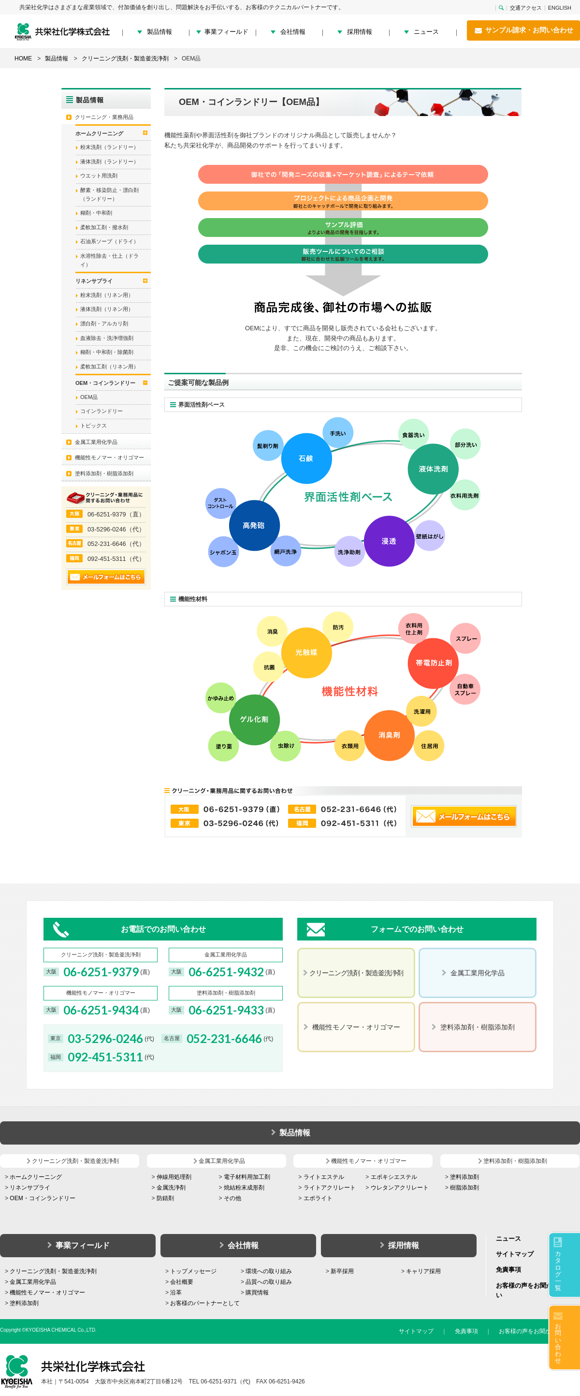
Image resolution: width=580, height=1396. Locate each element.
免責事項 (508, 1269)
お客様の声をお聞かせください (539, 1331)
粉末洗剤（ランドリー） (109, 147)
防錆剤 (165, 1198)
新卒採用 (342, 1271)
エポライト (318, 1198)
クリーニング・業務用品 (104, 117)
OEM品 (89, 397)
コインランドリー (101, 411)
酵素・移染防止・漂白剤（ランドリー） (109, 194)
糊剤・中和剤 (96, 213)
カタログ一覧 (558, 1271)
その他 (232, 1198)
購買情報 (257, 1292)
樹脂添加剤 (464, 1187)
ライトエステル (324, 1177)
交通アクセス (526, 8)
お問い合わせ (558, 1343)
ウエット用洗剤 (98, 175)
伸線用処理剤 (174, 1177)
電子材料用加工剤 (247, 1177)
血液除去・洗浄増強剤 (106, 338)
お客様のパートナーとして (205, 1303)
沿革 (176, 1292)
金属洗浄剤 (171, 1187)
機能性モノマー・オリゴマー (109, 457)
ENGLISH (559, 8)
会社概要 (181, 1281)
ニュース (426, 31)
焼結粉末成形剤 (244, 1187)
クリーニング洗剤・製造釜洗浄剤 (53, 1271)
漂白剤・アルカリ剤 (104, 323)
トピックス (93, 425)
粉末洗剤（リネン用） (106, 295)
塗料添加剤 (464, 1177)
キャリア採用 (423, 1271)
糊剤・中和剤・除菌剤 (106, 352)
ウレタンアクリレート (400, 1187)
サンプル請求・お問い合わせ (523, 30)
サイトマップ (515, 1254)
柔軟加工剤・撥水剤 (104, 227)
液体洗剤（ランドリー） (109, 161)
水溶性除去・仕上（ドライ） (109, 260)
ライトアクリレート (330, 1187)
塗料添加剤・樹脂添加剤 (104, 473)
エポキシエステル (394, 1177)
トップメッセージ (193, 1271)
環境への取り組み (269, 1271)
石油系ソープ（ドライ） (109, 241)
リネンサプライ (30, 1187)
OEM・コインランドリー (42, 1198)
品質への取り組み (269, 1281)
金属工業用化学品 (96, 442)
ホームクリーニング (36, 1177)
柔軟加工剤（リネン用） (109, 366)
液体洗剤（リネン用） (106, 309)
